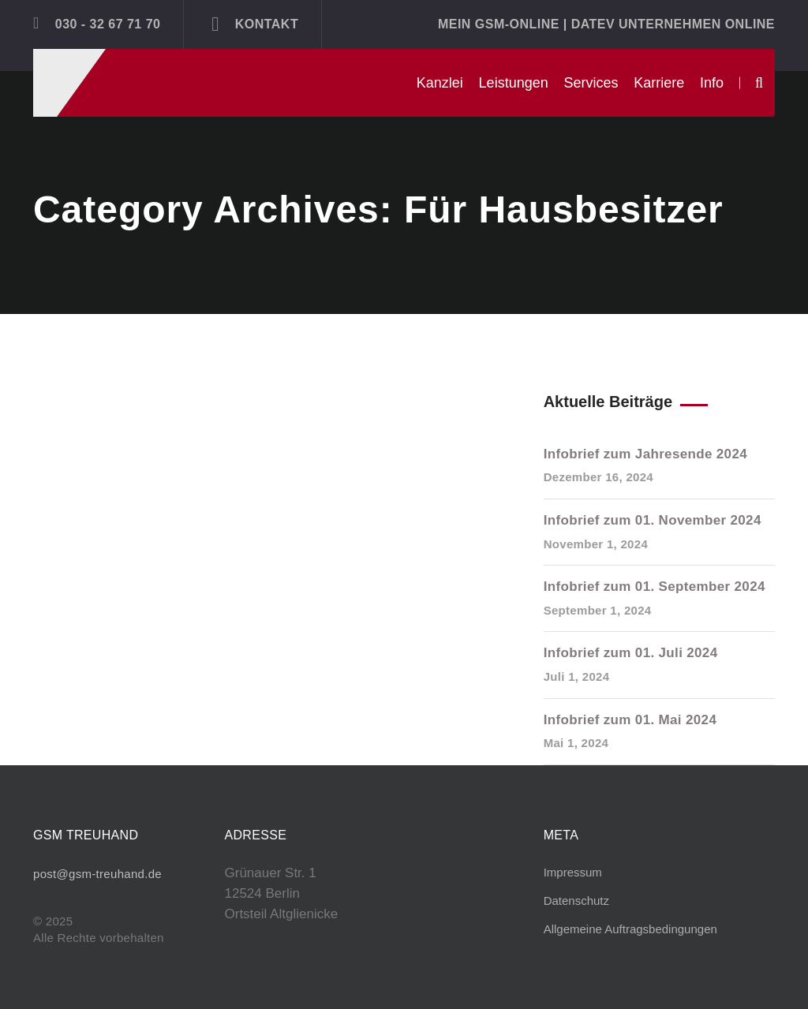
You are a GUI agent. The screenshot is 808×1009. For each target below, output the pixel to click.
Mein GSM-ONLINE (498, 24)
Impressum (573, 872)
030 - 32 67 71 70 (96, 23)
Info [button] (712, 83)
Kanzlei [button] (440, 83)
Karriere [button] (659, 83)
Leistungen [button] (513, 83)
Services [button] (590, 83)
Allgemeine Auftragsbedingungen (630, 929)
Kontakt (254, 24)
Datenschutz (576, 900)
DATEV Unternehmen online (673, 24)
